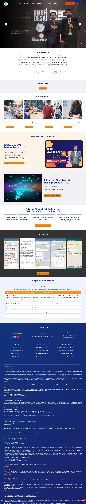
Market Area (12, 358)
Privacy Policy (58, 354)
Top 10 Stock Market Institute (27, 351)
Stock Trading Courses (31, 122)
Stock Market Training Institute (12, 351)
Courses (32, 3)
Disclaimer (74, 354)
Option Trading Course (42, 351)
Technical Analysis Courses (58, 351)
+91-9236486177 (21, 1)
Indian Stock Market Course (12, 354)
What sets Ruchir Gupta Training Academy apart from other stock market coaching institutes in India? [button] (32, 303)
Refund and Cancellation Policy (27, 354)
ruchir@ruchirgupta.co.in (9, 1)
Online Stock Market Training (72, 122)
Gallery (39, 3)
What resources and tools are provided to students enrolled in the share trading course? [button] (28, 312)
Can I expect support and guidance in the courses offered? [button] (21, 308)
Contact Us (55, 3)
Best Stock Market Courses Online (27, 348)
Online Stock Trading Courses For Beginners (58, 348)
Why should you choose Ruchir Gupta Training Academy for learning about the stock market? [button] (29, 292)
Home (20, 3)
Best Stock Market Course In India (73, 351)
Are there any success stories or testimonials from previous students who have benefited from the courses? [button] (33, 316)
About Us (26, 3)
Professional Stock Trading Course (43, 348)
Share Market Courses (50, 122)
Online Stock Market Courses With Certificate (12, 348)
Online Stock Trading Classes (73, 348)
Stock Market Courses (12, 122)
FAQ (45, 3)
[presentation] (6, 24)
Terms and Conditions (42, 354)
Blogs (49, 3)
